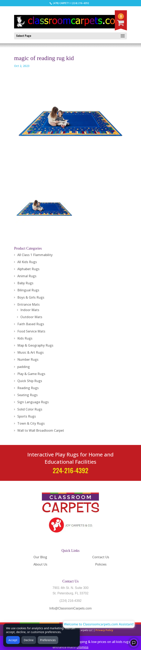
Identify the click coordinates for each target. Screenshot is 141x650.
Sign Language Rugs (33, 402)
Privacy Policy (104, 630)
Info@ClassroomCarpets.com (70, 608)
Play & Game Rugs (31, 374)
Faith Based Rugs (30, 324)
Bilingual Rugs (28, 290)
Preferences (48, 640)
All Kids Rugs (27, 262)
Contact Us (100, 557)
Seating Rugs (27, 395)
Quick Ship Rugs (29, 381)
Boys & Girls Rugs (30, 297)
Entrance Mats (28, 304)
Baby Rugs (25, 283)
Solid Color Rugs (29, 409)
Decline (29, 640)
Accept (12, 640)
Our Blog (40, 557)
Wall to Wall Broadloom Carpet (40, 430)
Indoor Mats (29, 310)
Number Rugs (27, 359)
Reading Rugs (28, 388)
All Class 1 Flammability (35, 255)
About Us (40, 564)
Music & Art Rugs (30, 352)
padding (23, 367)
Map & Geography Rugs (35, 345)
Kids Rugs (24, 338)
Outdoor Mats (31, 317)
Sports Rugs (26, 416)
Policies (101, 564)
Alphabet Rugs (28, 269)
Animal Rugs (26, 276)
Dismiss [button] (82, 647)
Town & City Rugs (31, 423)
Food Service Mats (31, 331)
